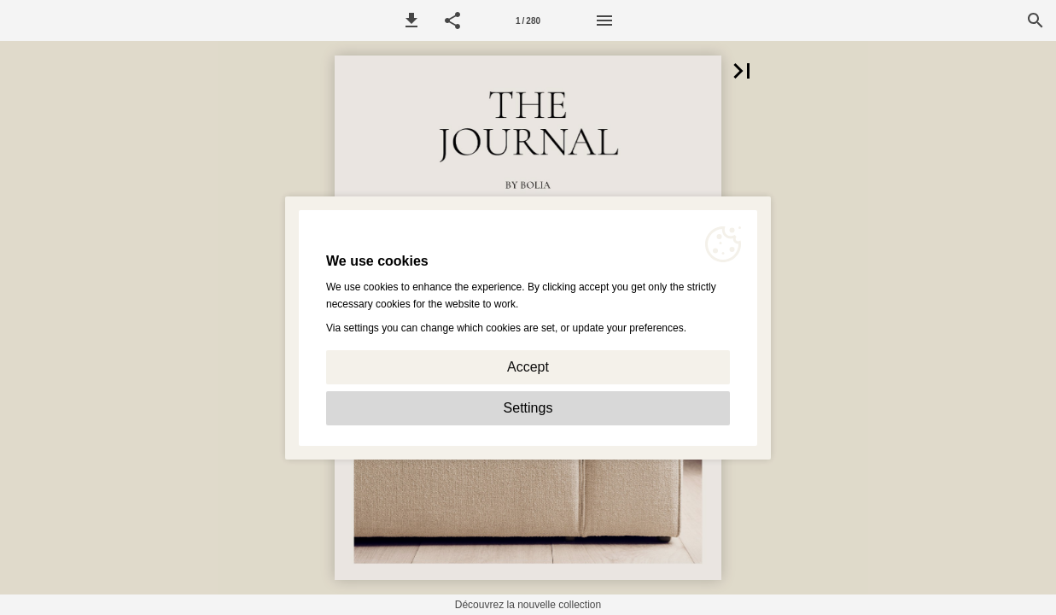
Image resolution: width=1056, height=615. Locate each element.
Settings (528, 408)
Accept (528, 367)
